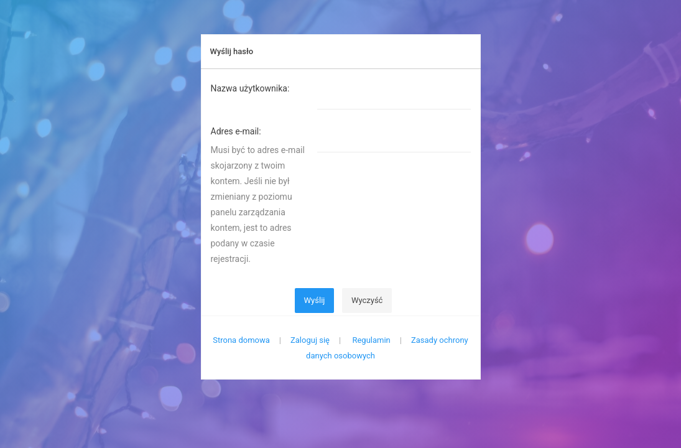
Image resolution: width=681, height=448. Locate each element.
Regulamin (371, 340)
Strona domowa (241, 340)
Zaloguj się (310, 340)
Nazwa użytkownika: (250, 88)
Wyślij (314, 300)
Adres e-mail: (236, 131)
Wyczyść (367, 300)
